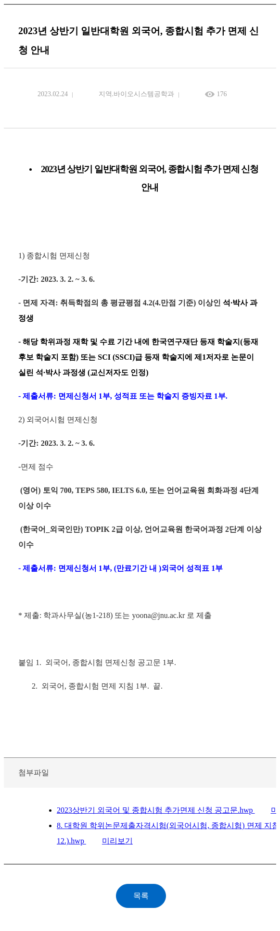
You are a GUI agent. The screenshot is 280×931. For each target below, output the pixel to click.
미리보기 (117, 841)
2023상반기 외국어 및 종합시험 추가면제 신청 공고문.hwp (156, 810)
